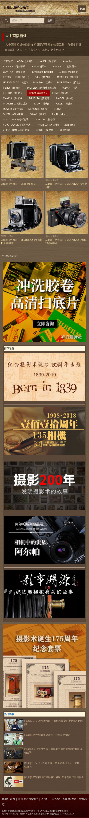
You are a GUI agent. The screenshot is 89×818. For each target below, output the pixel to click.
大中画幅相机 (15, 36)
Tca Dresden (59, 114)
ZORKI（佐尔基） (46, 130)
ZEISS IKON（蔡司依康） (17, 130)
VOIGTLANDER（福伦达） (18, 124)
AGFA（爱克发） (26, 61)
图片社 (45, 799)
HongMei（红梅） (43, 82)
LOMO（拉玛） (60, 93)
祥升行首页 (8, 799)
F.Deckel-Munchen (68, 71)
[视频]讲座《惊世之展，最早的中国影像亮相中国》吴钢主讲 (43, 750)
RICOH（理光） (41, 103)
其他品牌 (65, 130)
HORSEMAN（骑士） (69, 82)
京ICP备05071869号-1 (11, 814)
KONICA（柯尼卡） (14, 93)
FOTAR (7, 77)
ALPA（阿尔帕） (49, 61)
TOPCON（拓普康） (46, 119)
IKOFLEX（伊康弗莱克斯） (42, 87)
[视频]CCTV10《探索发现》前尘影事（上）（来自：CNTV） (43, 765)
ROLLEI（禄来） (63, 103)
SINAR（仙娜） (38, 114)
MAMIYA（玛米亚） (14, 98)
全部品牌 (8, 61)
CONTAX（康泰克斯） (15, 71)
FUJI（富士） (22, 77)
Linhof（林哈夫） (38, 93)
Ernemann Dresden (42, 71)
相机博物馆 (69, 799)
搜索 (49, 20)
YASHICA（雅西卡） (48, 124)
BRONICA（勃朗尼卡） (66, 66)
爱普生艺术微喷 (28, 799)
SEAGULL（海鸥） (39, 108)
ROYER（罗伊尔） (13, 108)
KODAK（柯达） (71, 87)
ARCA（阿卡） (40, 66)
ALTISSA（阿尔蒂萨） (15, 66)
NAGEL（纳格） (65, 98)
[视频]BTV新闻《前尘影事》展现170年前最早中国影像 (44, 777)
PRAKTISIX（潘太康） (15, 103)
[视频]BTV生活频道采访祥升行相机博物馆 (37, 735)
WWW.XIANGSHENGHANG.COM (53, 811)
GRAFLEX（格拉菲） (69, 77)
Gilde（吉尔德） (44, 77)
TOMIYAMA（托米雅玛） (17, 119)
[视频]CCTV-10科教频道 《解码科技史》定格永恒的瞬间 (43, 722)
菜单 (82, 8)
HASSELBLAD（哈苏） (16, 82)
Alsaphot (67, 61)
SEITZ (57, 108)
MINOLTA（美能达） (40, 98)
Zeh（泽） (70, 124)
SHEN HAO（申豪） (14, 114)
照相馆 (56, 799)
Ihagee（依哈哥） (13, 87)
